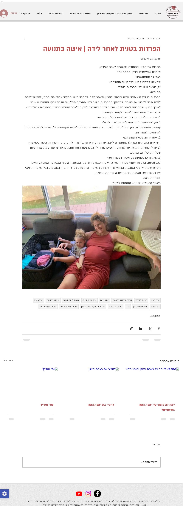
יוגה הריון (155, 300)
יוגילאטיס (38, 300)
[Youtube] (79, 493)
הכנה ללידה (141, 300)
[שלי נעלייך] (31, 383)
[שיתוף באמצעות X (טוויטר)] (149, 328)
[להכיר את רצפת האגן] (91, 383)
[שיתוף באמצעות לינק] (131, 328)
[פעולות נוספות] (24, 38)
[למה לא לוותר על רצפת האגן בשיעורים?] (152, 383)
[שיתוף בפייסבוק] (159, 328)
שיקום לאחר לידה (68, 306)
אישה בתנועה (53, 300)
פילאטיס (155, 306)
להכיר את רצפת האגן (101, 405)
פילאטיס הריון (115, 306)
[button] (143, 13)
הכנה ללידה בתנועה (122, 300)
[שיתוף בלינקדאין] (140, 328)
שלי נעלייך (47, 405)
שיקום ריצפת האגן (48, 306)
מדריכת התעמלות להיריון (93, 306)
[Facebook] (97, 493)
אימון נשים (155, 315)
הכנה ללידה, (49, 501)
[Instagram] (88, 493)
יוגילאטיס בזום (90, 300)
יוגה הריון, (79, 501)
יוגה (128, 306)
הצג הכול (8, 360)
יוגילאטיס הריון (140, 306)
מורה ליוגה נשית (71, 300)
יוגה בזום (104, 300)
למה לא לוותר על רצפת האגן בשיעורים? (157, 407)
